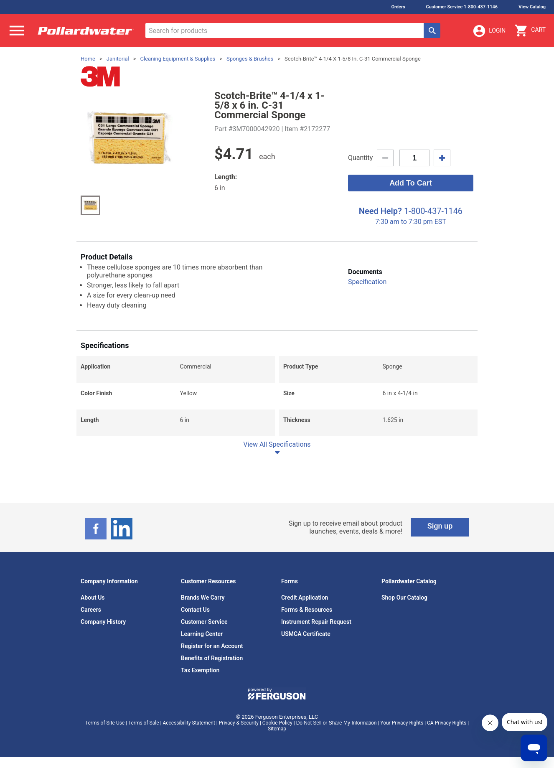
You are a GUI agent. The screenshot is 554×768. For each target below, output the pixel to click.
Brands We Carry (203, 597)
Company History (103, 621)
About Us (93, 597)
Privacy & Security (239, 723)
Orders (398, 7)
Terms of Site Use (105, 723)
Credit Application (304, 597)
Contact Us (195, 609)
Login (489, 31)
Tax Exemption (200, 670)
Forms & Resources (306, 609)
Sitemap (277, 729)
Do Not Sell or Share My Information (336, 723)
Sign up (440, 525)
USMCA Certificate (305, 634)
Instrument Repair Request (316, 621)
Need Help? (380, 211)
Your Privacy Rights (401, 723)
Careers (91, 609)
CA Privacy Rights (446, 723)
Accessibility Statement (189, 723)
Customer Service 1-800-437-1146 (462, 7)
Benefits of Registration (212, 658)
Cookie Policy (277, 723)
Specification (367, 282)
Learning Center (202, 634)
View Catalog (532, 7)
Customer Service (204, 621)
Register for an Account (212, 646)
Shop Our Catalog (404, 597)
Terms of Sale (143, 723)
